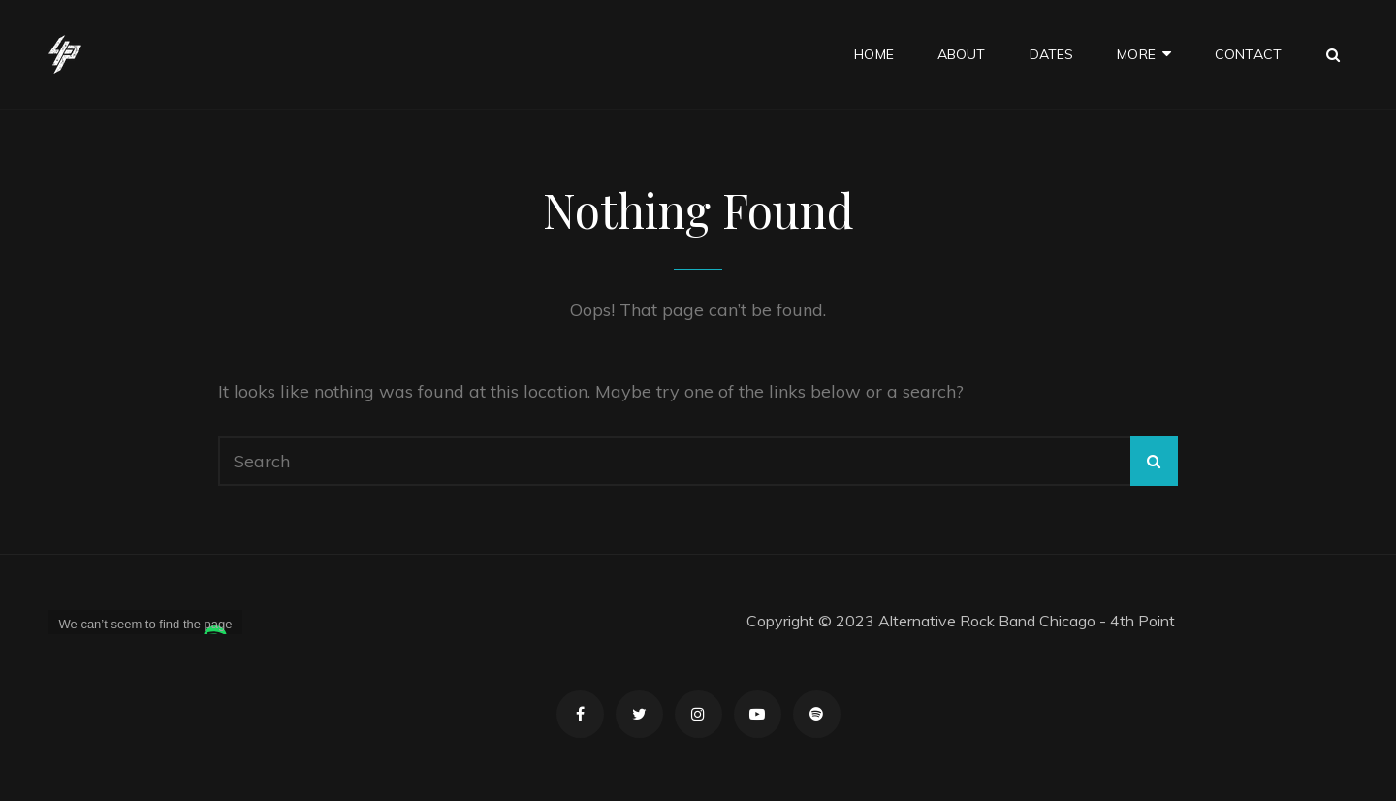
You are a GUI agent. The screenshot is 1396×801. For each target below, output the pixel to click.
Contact (1248, 54)
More (1136, 54)
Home (874, 54)
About (961, 54)
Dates (1052, 54)
